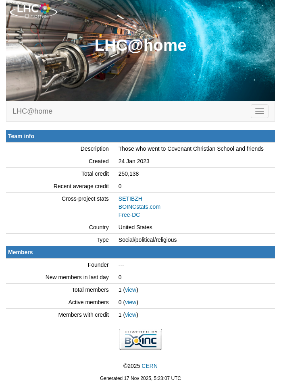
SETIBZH (130, 198)
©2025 (140, 366)
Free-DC (129, 215)
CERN (150, 366)
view (130, 289)
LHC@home (32, 111)
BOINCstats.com (139, 206)
